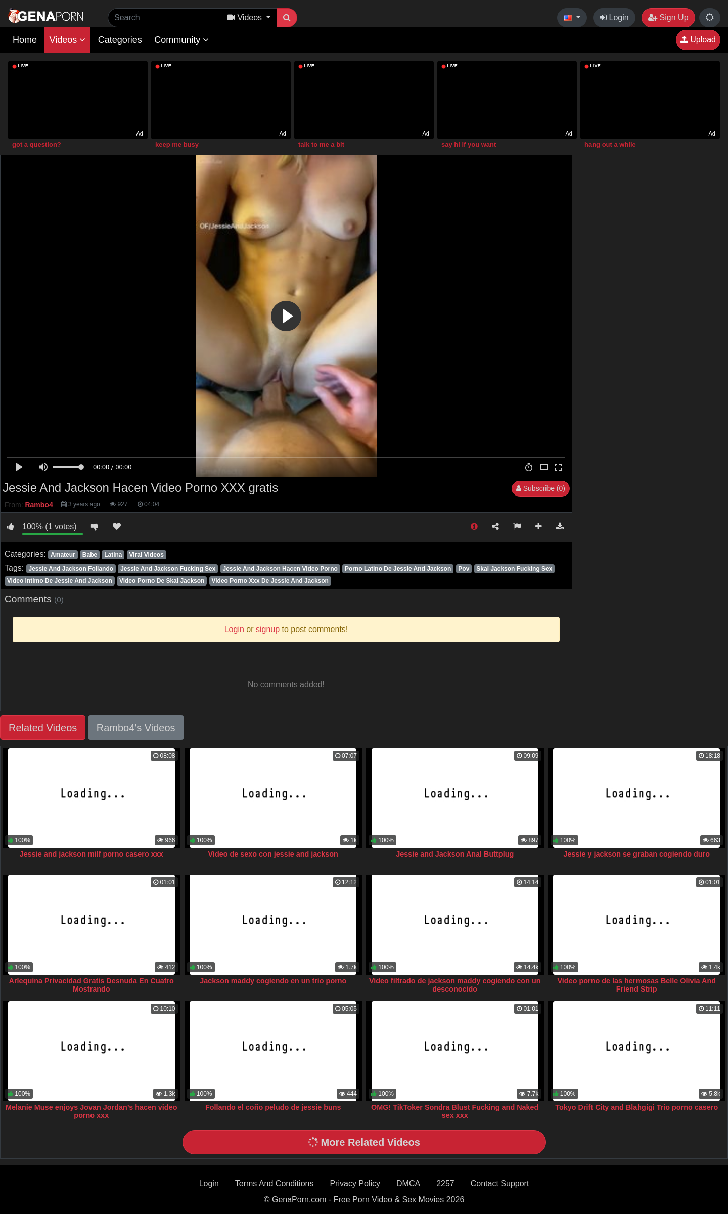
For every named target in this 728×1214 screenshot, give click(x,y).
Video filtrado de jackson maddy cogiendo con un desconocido (455, 985)
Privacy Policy (355, 1183)
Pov (463, 568)
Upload (698, 39)
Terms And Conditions (274, 1183)
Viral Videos (146, 554)
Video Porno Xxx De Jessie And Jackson (269, 580)
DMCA (408, 1183)
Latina (113, 554)
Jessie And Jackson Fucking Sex (167, 568)
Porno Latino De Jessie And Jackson (398, 568)
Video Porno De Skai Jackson (162, 580)
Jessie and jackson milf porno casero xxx (91, 854)
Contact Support (500, 1183)
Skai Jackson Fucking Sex (514, 568)
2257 (445, 1183)
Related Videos (43, 727)
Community (181, 40)
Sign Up (668, 17)
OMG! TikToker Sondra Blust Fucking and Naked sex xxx (454, 1111)
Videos (67, 40)
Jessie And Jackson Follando (70, 568)
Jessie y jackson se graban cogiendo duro (636, 854)
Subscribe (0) (540, 488)
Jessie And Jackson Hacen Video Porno (280, 568)
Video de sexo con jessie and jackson (273, 854)
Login (614, 17)
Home (25, 40)
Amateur (63, 554)
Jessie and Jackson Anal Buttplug (455, 854)
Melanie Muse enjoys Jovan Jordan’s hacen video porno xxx (91, 1111)
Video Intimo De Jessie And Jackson (59, 580)
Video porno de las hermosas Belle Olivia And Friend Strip (637, 985)
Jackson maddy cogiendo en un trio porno (273, 981)
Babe (89, 554)
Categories (120, 40)
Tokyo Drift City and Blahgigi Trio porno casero (636, 1107)
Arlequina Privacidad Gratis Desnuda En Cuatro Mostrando (91, 985)
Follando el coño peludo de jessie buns (273, 1107)
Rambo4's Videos (136, 727)
